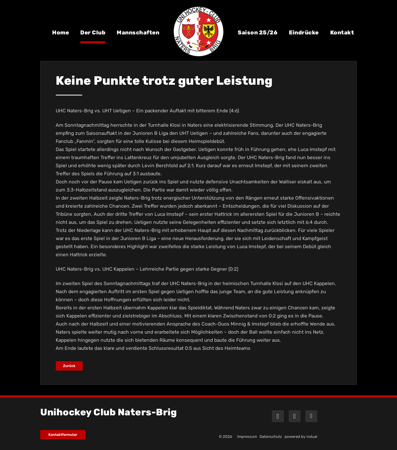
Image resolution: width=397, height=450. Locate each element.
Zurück (69, 366)
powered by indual (301, 436)
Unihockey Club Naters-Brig (108, 412)
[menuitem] (60, 36)
